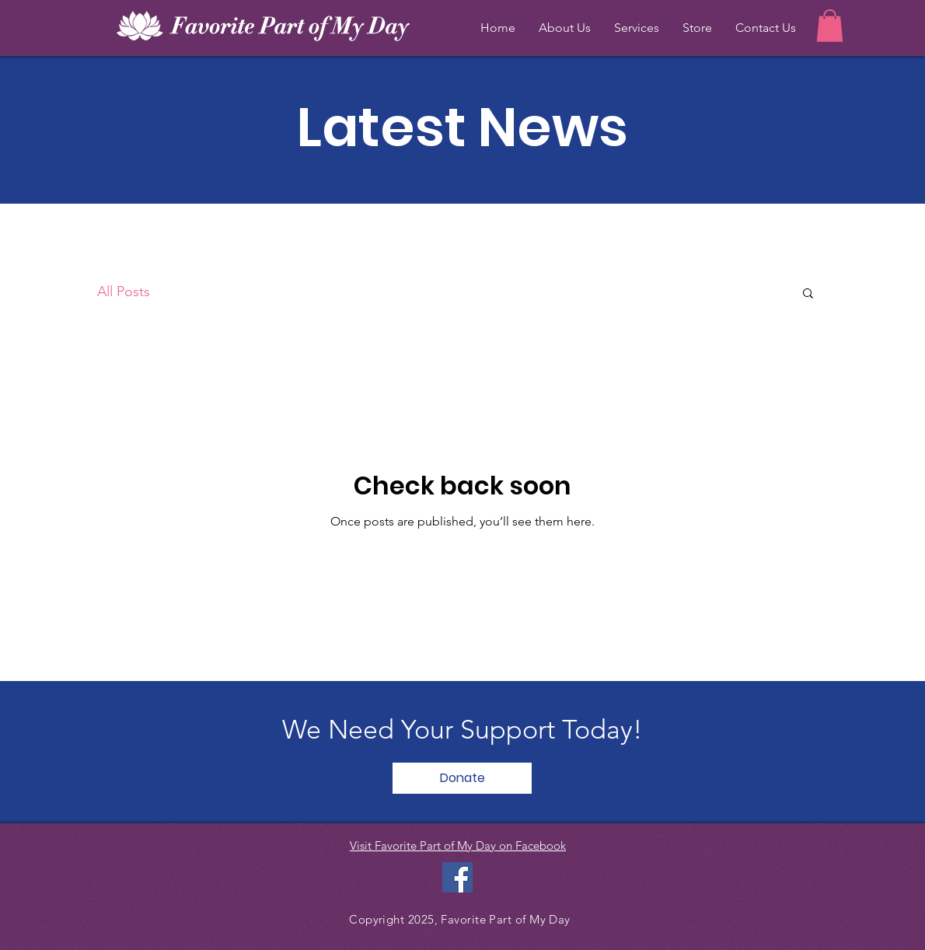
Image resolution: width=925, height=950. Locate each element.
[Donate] (462, 778)
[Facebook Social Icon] (457, 877)
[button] (829, 25)
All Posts (123, 291)
